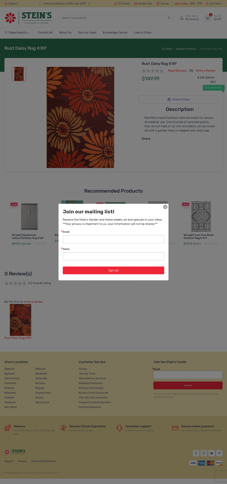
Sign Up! (113, 270)
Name (66, 248)
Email (66, 231)
